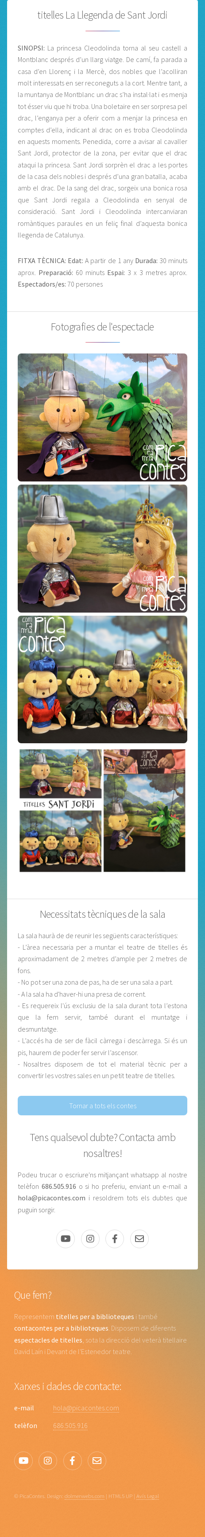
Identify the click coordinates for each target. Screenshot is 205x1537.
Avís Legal (147, 1495)
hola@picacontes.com (86, 1407)
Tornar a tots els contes (102, 1105)
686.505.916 (70, 1425)
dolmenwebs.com (84, 1495)
